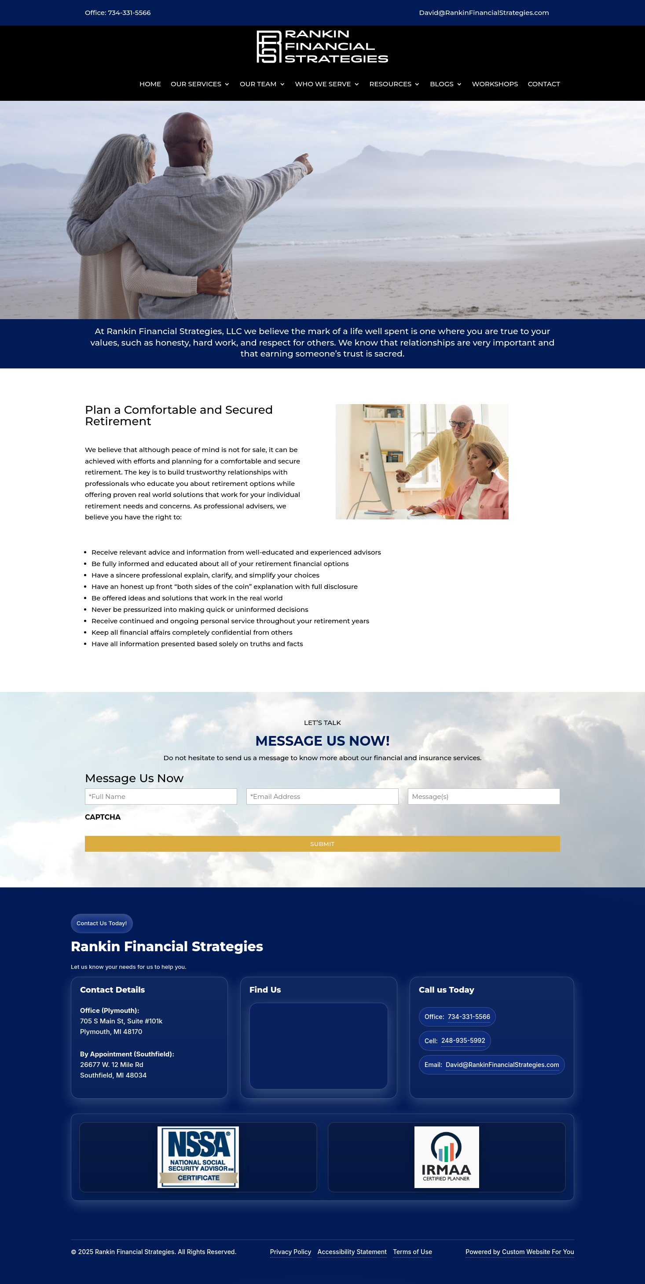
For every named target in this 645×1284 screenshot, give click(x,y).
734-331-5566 (469, 1016)
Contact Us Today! (102, 923)
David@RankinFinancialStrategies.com (502, 1064)
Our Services (196, 84)
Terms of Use (412, 1251)
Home (150, 84)
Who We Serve (323, 84)
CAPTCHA (103, 817)
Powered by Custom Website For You (519, 1251)
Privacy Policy (291, 1251)
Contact (544, 84)
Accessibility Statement (352, 1251)
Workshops (495, 84)
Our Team (258, 84)
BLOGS (442, 84)
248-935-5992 (463, 1040)
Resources (391, 84)
